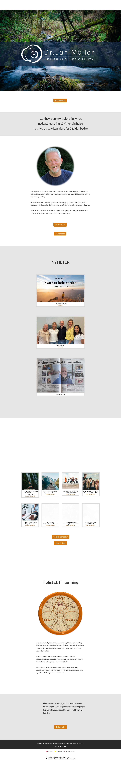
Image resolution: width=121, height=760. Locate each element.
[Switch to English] (49, 751)
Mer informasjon (30, 496)
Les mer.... (60, 305)
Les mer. (60, 347)
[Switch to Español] (58, 751)
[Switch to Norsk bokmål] (69, 751)
